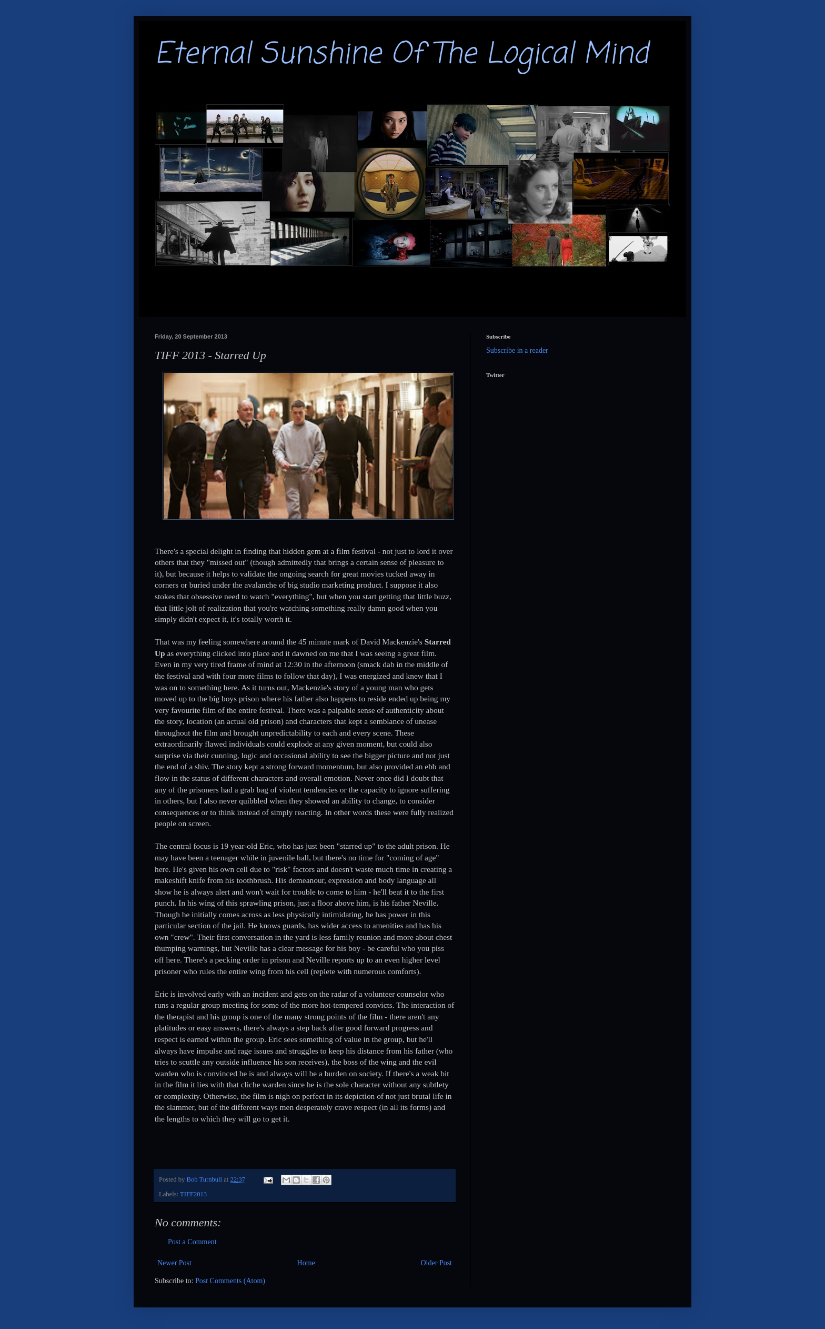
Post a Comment (192, 1242)
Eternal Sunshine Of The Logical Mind (401, 55)
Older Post (436, 1263)
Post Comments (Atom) (230, 1281)
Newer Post (174, 1263)
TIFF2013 (193, 1194)
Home (306, 1263)
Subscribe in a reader (517, 350)
